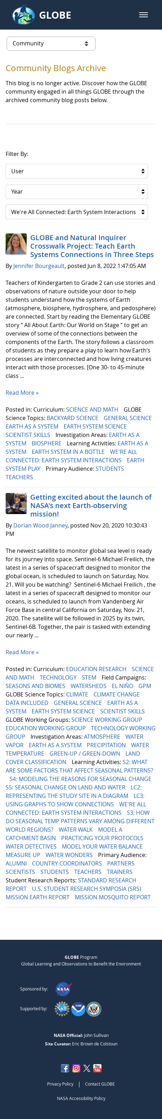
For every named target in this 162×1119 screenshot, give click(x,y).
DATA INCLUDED (28, 703)
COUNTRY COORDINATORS (67, 863)
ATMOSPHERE (103, 736)
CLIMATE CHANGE (117, 694)
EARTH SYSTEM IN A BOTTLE (69, 452)
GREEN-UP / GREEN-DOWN (86, 753)
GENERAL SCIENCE (128, 418)
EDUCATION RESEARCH (97, 669)
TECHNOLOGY (59, 677)
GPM (145, 686)
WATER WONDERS (70, 855)
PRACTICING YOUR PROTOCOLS (103, 838)
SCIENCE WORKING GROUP (107, 720)
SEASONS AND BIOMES (36, 686)
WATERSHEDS (89, 686)
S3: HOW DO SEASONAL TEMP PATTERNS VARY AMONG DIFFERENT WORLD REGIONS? (80, 821)
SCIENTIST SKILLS (29, 435)
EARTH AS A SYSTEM (33, 426)
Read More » (22, 392)
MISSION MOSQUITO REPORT (113, 897)
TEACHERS (20, 477)
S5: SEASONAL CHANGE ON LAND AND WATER (66, 787)
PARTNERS (121, 863)
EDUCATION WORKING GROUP (46, 728)
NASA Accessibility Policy (81, 1098)
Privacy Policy (60, 1084)
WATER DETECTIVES (32, 846)
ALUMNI (17, 863)
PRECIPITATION (107, 745)
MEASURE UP (24, 855)
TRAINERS (120, 872)
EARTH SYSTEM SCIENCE (96, 426)
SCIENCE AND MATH (93, 409)
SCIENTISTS (21, 872)
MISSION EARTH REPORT (38, 897)
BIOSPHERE (47, 443)
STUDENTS (110, 469)
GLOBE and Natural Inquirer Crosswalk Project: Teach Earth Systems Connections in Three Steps (92, 246)
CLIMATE (78, 694)
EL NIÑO (123, 686)
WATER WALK (76, 829)
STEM (90, 677)
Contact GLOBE (100, 1084)
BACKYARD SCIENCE (73, 418)
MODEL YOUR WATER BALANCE (103, 846)
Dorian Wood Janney (40, 525)
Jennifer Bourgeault (39, 266)
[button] (143, 14)
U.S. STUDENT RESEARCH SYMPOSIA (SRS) (87, 889)
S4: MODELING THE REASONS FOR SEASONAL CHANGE (81, 779)
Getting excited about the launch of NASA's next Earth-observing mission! (90, 505)
